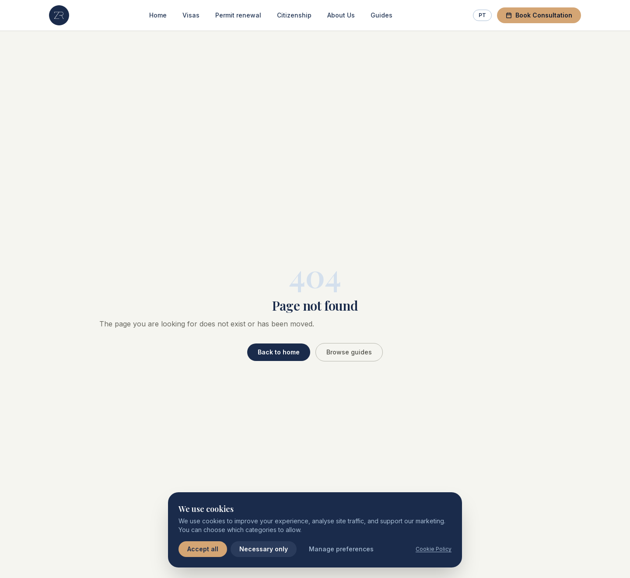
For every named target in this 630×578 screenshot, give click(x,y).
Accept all (202, 549)
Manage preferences (341, 549)
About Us (341, 15)
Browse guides (349, 352)
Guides (381, 15)
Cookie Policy (434, 549)
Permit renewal (238, 15)
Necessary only (263, 549)
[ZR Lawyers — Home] (59, 15)
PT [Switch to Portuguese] (482, 15)
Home (158, 15)
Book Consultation (539, 15)
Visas (191, 15)
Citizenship (294, 15)
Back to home (279, 352)
